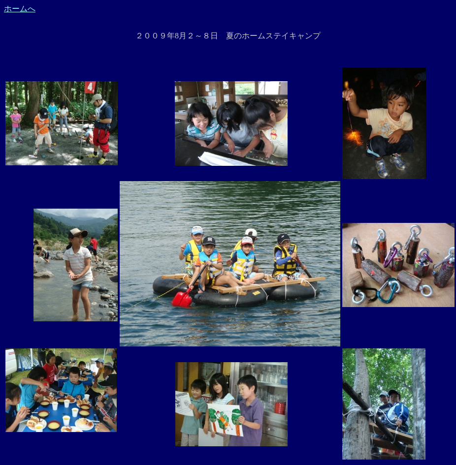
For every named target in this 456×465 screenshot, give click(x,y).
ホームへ (19, 8)
